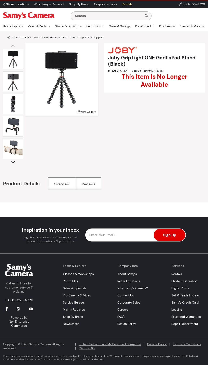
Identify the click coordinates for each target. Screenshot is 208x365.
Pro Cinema (167, 26)
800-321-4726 (194, 4)
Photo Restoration (184, 281)
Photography (11, 26)
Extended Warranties (186, 317)
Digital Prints (180, 288)
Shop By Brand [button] (79, 4)
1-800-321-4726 (19, 300)
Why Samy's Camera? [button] (49, 4)
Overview (61, 184)
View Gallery (86, 112)
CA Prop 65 (87, 348)
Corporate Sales (128, 303)
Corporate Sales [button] (105, 4)
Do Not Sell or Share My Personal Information (110, 344)
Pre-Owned (143, 26)
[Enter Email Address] (135, 235)
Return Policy (126, 324)
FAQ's (121, 317)
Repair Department (184, 324)
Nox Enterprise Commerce (19, 324)
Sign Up (169, 235)
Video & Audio (37, 26)
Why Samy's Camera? (132, 288)
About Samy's (127, 274)
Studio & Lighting (66, 26)
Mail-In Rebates (74, 310)
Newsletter (71, 324)
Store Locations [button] (16, 4)
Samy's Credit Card (185, 303)
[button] (14, 46)
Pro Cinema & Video (77, 295)
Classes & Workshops (78, 274)
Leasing (176, 310)
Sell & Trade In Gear (185, 295)
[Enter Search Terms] (108, 16)
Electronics (93, 26)
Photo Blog (70, 281)
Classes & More (190, 26)
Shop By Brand (73, 317)
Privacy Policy (157, 344)
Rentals (176, 274)
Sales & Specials (74, 288)
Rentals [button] (127, 4)
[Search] (146, 16)
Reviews (88, 184)
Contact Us (125, 295)
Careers (123, 310)
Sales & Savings (119, 26)
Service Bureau (73, 303)
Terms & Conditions (187, 344)
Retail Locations (128, 281)
